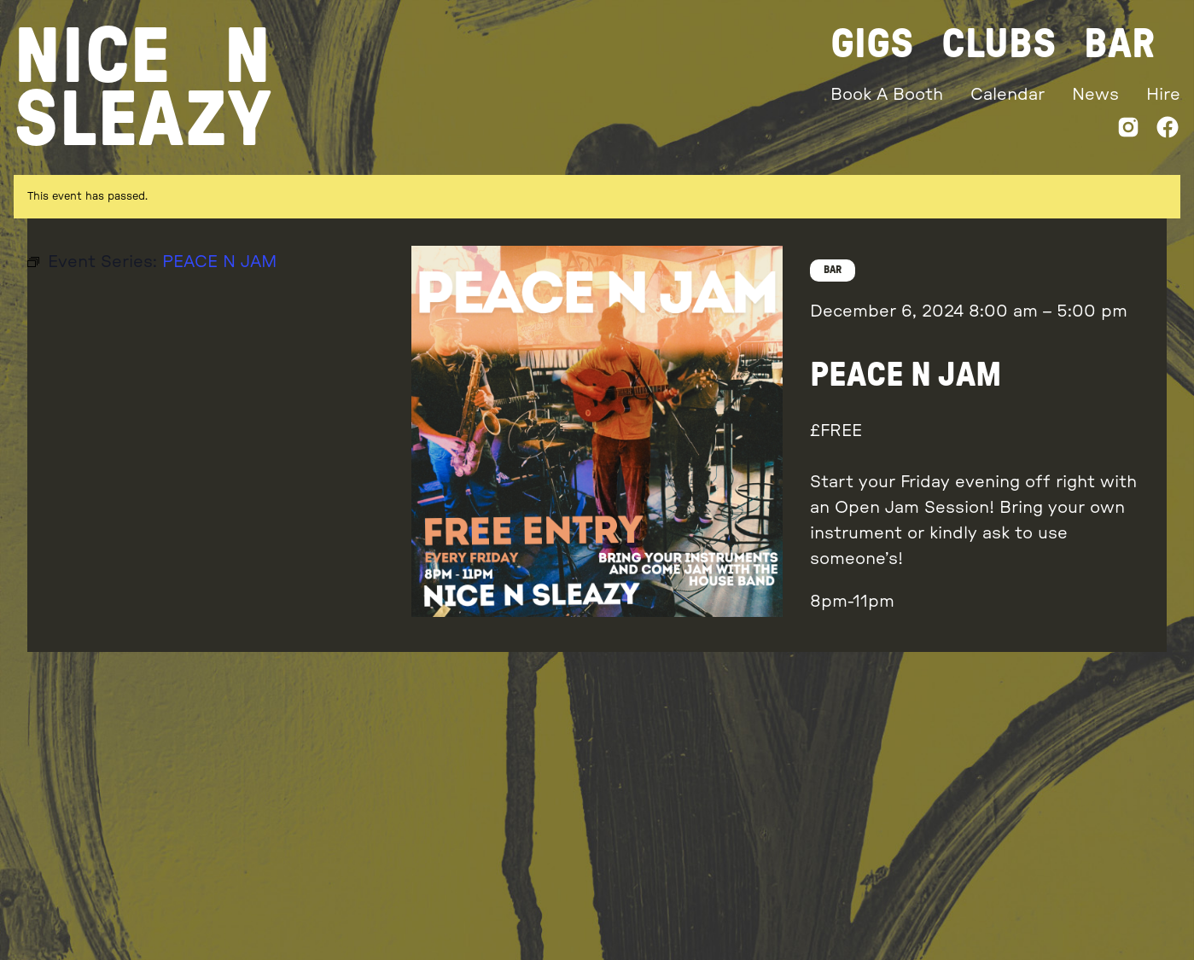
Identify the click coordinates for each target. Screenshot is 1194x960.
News (1095, 94)
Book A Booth (886, 94)
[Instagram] (1128, 131)
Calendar (1007, 94)
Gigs (872, 44)
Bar (1119, 44)
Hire (1163, 94)
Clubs (999, 44)
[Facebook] (1167, 131)
